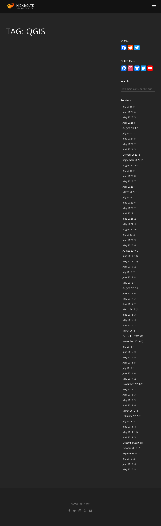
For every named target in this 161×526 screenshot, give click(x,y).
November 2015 (131, 341)
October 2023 (130, 154)
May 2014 (128, 378)
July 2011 (127, 421)
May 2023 (128, 181)
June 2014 (128, 373)
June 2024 (128, 138)
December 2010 (131, 442)
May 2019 (128, 261)
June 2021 (128, 218)
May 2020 (128, 245)
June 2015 (128, 352)
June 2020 (128, 240)
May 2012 (128, 400)
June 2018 (128, 277)
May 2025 (128, 117)
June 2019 (128, 256)
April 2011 (128, 437)
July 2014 (127, 368)
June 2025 (128, 112)
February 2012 (130, 416)
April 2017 (128, 304)
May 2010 (128, 469)
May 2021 (128, 223)
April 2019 (128, 266)
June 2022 (128, 202)
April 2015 (128, 362)
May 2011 (128, 432)
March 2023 (129, 191)
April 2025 (128, 122)
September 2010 (131, 453)
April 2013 (128, 394)
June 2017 (128, 293)
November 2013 (131, 384)
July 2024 (127, 133)
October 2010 (130, 448)
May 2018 (128, 282)
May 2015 (128, 357)
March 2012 (129, 410)
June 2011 (128, 426)
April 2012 (128, 405)
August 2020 (129, 229)
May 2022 (128, 208)
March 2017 (129, 309)
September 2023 (131, 159)
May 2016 (128, 320)
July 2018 (127, 272)
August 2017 (129, 288)
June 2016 (128, 314)
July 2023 (127, 170)
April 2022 (128, 213)
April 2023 (128, 186)
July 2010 (127, 458)
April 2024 (128, 149)
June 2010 (128, 464)
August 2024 (129, 127)
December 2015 (131, 336)
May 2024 (128, 144)
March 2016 (129, 330)
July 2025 (127, 106)
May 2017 (128, 298)
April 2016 (128, 325)
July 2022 (127, 197)
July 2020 (127, 234)
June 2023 (128, 176)
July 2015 (127, 346)
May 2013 (128, 389)
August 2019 (129, 250)
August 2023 (129, 165)
